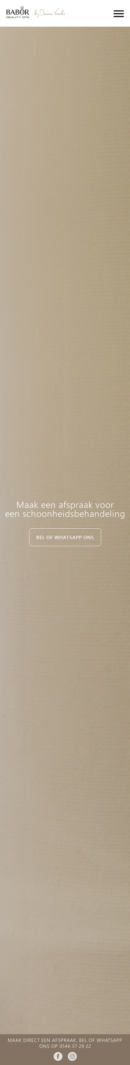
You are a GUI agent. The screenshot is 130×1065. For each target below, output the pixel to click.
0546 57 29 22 (75, 1046)
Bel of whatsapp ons (65, 537)
